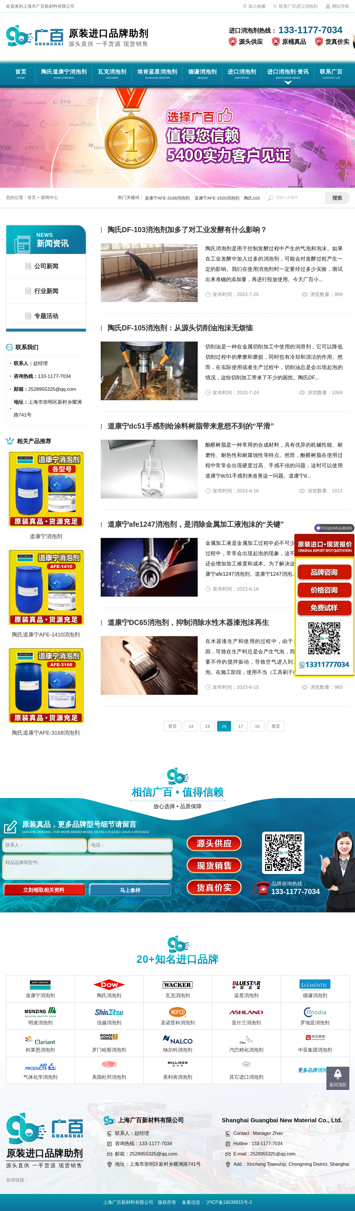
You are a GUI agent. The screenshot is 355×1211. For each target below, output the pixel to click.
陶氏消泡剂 (109, 995)
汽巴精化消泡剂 (246, 1050)
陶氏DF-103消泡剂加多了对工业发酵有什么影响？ (187, 230)
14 (191, 726)
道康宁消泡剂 (46, 536)
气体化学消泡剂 (40, 1077)
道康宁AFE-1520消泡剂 (217, 198)
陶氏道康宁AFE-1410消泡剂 (46, 635)
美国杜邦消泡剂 (109, 1077)
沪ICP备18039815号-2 (229, 1202)
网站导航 (340, 6)
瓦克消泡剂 (178, 995)
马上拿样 (130, 890)
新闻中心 (49, 197)
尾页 (275, 726)
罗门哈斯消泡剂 (109, 1050)
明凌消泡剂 (40, 1022)
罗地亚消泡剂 (315, 1022)
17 (240, 726)
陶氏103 (252, 198)
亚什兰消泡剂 (246, 1022)
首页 (31, 197)
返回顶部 (337, 1084)
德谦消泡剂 (315, 995)
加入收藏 (256, 6)
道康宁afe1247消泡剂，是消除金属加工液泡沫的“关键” (196, 524)
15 (207, 726)
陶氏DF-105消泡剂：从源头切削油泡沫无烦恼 (180, 328)
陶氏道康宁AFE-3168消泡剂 (46, 733)
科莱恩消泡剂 (40, 1050)
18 (257, 726)
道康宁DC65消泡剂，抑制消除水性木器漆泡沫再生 (188, 622)
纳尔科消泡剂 (177, 1050)
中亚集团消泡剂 (315, 1050)
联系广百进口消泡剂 (298, 6)
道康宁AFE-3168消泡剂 (167, 198)
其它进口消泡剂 (246, 1077)
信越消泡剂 (109, 1022)
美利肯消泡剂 (177, 1077)
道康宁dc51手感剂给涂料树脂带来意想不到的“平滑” (191, 426)
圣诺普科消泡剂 (178, 1022)
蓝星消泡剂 (246, 995)
